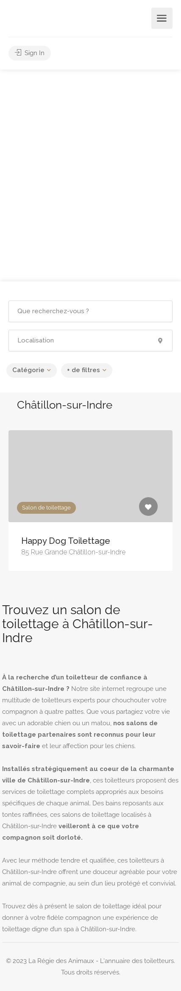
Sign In (30, 53)
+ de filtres (83, 370)
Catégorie (28, 370)
